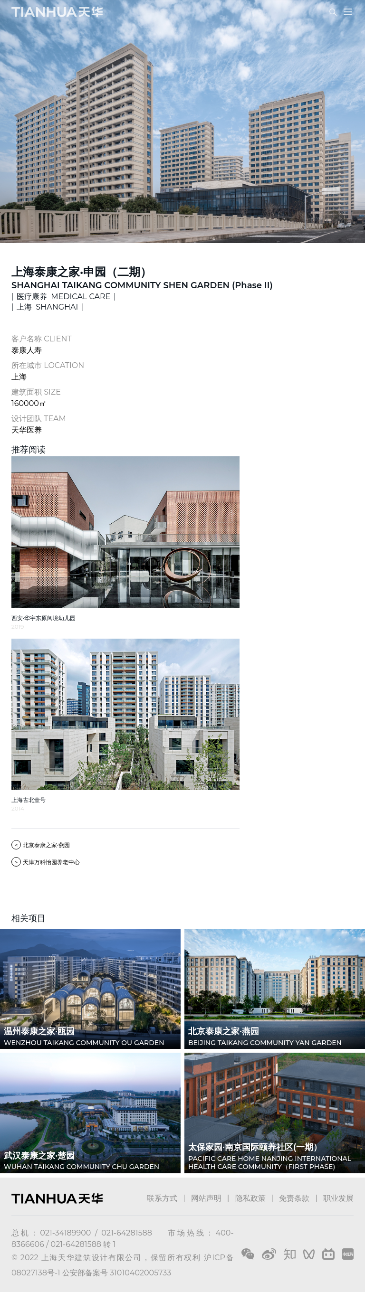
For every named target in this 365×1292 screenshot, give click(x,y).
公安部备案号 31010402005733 (116, 1272)
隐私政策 (250, 1198)
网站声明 (206, 1198)
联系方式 (162, 1198)
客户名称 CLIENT (41, 338)
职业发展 (338, 1198)
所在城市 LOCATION (47, 365)
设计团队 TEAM (38, 418)
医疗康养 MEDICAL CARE (63, 296)
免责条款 (294, 1198)
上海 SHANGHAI (47, 306)
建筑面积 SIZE (36, 391)
